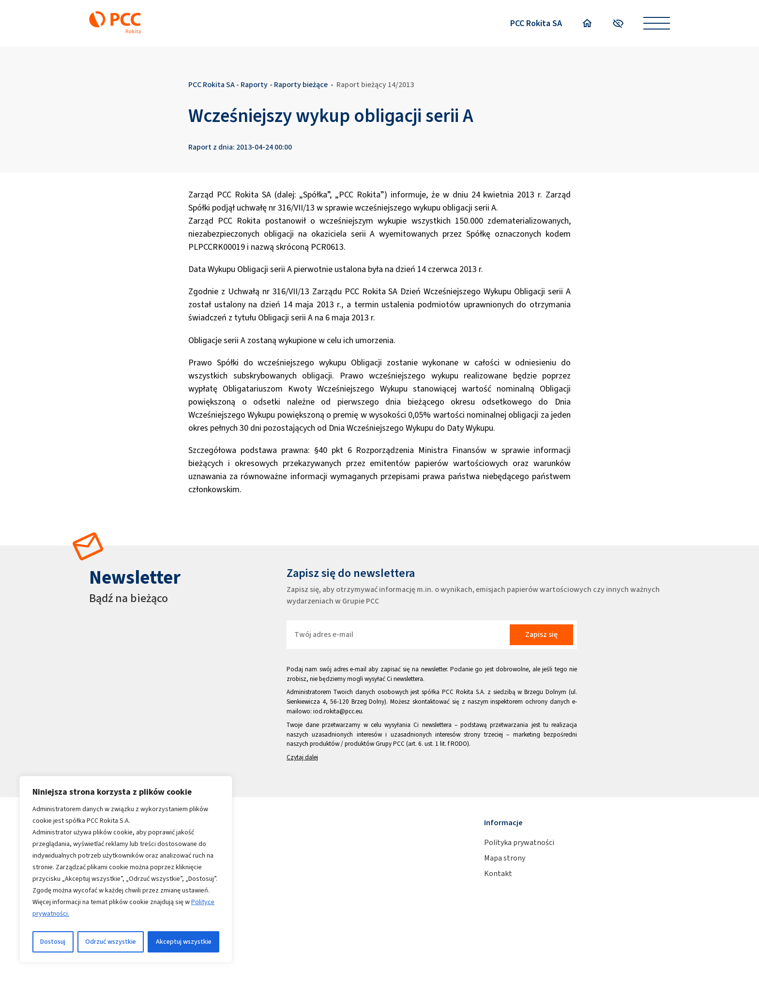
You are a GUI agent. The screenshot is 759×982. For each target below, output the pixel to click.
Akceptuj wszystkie (184, 941)
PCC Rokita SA (536, 23)
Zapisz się (541, 634)
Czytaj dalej (302, 757)
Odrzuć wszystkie (110, 941)
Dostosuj (52, 941)
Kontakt (498, 873)
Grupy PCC (390, 744)
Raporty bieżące (301, 84)
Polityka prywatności (519, 842)
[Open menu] (656, 23)
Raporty (254, 84)
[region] (125, 869)
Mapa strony (504, 858)
